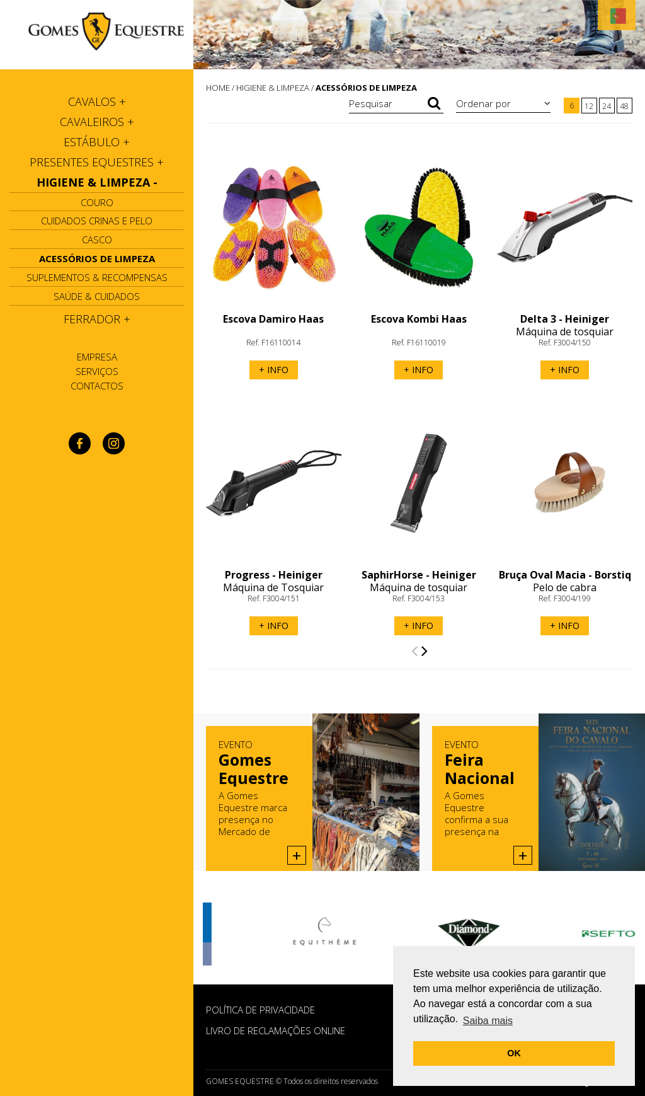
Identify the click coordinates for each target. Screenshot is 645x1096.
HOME (218, 87)
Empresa (97, 356)
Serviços (97, 371)
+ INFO (273, 370)
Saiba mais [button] (488, 1020)
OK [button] (514, 1053)
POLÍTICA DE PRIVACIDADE (260, 1009)
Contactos (97, 385)
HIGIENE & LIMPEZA (272, 87)
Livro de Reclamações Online (275, 1030)
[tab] (96, 101)
